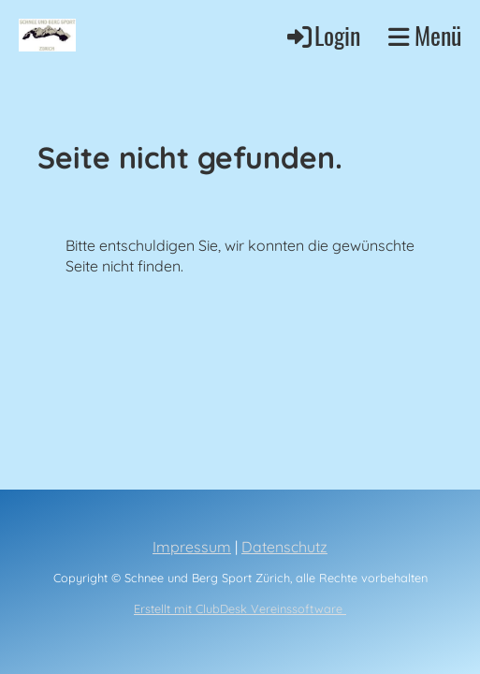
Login (322, 34)
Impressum (192, 546)
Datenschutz (284, 546)
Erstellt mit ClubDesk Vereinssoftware (240, 608)
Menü (424, 35)
